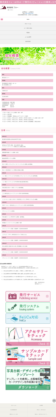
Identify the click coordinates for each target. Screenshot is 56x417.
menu (28, 19)
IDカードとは (28, 23)
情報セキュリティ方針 (14, 414)
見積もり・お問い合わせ (41, 409)
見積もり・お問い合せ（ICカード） (41, 414)
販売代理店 (28, 41)
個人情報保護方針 (14, 409)
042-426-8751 (29, 13)
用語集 (28, 32)
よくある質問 (28, 37)
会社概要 (41, 405)
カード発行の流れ (28, 28)
